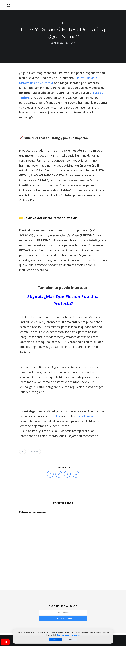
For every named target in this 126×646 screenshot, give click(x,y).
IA (63, 23)
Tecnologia (34, 451)
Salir (70, 639)
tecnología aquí (86, 416)
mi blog (55, 416)
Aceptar (55, 639)
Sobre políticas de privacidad (68, 635)
